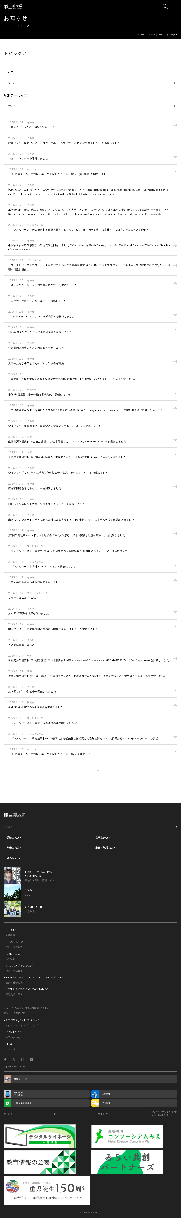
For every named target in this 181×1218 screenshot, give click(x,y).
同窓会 (55, 1114)
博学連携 (8, 1114)
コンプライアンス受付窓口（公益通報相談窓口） (164, 1114)
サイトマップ (104, 1114)
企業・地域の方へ (105, 847)
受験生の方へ (14, 837)
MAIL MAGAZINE (15, 1067)
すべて (12, 82)
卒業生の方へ (14, 847)
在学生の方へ (103, 837)
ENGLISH (12, 857)
